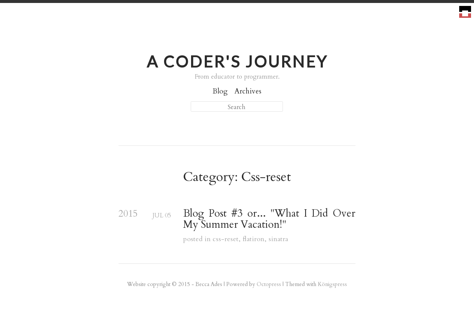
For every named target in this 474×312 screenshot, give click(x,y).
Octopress (269, 284)
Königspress (332, 284)
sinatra (278, 239)
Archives (247, 91)
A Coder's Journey (237, 61)
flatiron (253, 239)
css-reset (225, 239)
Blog (220, 91)
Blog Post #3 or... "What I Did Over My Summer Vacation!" (269, 219)
